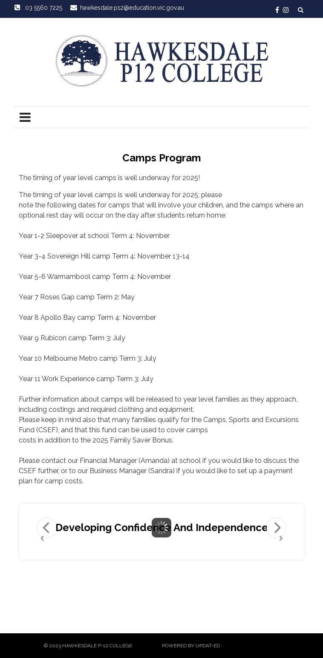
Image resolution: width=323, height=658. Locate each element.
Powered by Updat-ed (191, 646)
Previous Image (46, 527)
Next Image (276, 527)
